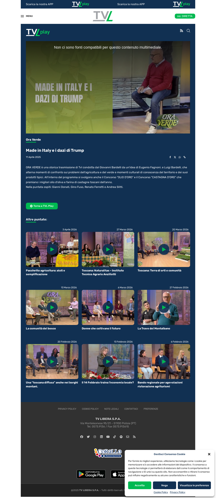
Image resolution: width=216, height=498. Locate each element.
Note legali (111, 408)
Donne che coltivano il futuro (101, 328)
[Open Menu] (22, 16)
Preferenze (151, 408)
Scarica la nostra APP (39, 4)
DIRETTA (187, 16)
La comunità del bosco (41, 328)
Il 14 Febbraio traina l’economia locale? (108, 382)
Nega (164, 485)
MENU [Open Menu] (27, 16)
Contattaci (131, 408)
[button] (209, 454)
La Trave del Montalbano (154, 328)
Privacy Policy (177, 492)
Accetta (140, 485)
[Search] (188, 31)
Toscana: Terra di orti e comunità (159, 270)
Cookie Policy (161, 492)
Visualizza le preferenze (194, 485)
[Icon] (52, 249)
